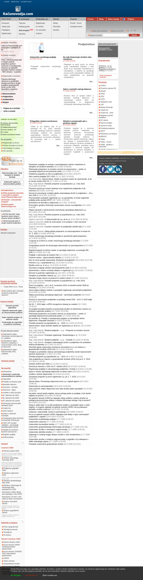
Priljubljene (6, 30)
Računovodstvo (8, 94)
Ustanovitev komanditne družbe (41, 424)
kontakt (6, 1)
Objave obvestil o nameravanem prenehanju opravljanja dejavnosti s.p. (57, 210)
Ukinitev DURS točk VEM (39, 364)
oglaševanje (15, 1)
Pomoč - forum (76, 23)
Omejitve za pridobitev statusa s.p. (43, 275)
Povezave (5, 23)
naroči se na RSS (117, 31)
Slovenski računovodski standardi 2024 (11, 404)
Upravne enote (105, 126)
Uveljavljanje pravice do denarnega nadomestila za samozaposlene (56, 245)
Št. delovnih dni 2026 (10, 398)
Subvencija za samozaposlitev (41, 386)
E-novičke (39, 27)
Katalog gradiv (24, 27)
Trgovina (22, 23)
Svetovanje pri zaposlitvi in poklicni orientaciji (12, 323)
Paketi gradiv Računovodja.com (8, 206)
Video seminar (8, 561)
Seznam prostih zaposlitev (12, 307)
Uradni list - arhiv (106, 113)
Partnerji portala (7, 361)
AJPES (5, 558)
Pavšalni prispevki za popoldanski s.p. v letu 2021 (65, 215)
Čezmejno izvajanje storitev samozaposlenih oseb (49, 268)
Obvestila (56, 27)
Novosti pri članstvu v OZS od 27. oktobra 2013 (48, 366)
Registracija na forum (10, 143)
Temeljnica (7, 532)
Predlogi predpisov (107, 128)
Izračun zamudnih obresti (9, 503)
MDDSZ (103, 136)
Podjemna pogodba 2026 (10, 469)
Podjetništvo (7, 97)
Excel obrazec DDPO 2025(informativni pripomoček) (11, 547)
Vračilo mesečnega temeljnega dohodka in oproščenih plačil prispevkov (58, 236)
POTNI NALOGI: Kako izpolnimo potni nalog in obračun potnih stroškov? (10, 216)
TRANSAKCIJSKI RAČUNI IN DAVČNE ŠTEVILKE (12, 419)
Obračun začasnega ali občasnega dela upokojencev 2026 (11, 487)
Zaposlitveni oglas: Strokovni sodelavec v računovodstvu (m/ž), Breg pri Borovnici (11, 344)
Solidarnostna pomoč (9, 127)
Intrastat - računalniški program (11, 201)
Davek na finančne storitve (11, 134)
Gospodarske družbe (11, 564)
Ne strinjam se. (32, 575)
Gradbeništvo (7, 99)
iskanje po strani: (95, 35)
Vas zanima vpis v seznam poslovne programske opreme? (12, 293)
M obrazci (6, 535)
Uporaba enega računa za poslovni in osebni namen (50, 278)
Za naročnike (41, 30)
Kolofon (124, 161)
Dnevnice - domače (9, 387)
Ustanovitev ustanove (37, 422)
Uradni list (6, 408)
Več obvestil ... (7, 151)
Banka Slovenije (106, 107)
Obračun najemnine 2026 (10, 474)
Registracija (40, 23)
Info (106, 163)
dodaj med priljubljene (99, 31)
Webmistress (112, 163)
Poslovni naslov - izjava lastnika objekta (45, 257)
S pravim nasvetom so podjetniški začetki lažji (63, 227)
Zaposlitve (6, 379)
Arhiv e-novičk (9, 111)
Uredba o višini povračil (11, 393)
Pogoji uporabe (103, 161)
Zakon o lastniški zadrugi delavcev (77, 89)
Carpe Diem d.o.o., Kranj (12, 287)
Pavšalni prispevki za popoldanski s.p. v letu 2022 (65, 184)
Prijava (128, 19)
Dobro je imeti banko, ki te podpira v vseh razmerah (65, 222)
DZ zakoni (103, 120)
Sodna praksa (7, 437)
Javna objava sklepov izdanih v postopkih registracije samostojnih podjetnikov (60, 290)
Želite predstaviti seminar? (106, 76)
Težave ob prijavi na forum (12, 145)
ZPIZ (101, 96)
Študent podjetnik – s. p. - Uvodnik (59, 340)
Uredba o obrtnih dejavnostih (40, 374)
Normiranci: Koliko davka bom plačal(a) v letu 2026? (12, 493)
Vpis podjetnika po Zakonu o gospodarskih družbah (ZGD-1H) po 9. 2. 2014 (59, 359)
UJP (101, 105)
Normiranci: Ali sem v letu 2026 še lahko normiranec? (12, 498)
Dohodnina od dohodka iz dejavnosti (43, 203)
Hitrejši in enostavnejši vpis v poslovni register (75, 122)
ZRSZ (102, 94)
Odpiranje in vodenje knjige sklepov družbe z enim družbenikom (55, 434)
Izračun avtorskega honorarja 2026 (10, 459)
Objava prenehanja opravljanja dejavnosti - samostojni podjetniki (55, 295)
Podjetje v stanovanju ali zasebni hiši (43, 255)
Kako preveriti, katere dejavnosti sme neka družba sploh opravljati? (56, 389)
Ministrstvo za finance (108, 134)
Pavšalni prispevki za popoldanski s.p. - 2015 (47, 323)
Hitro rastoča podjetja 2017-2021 (42, 176)
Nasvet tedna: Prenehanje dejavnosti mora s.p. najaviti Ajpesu (54, 381)
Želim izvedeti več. (49, 575)
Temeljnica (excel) (9, 530)
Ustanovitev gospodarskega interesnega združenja (49, 427)
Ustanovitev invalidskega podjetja (42, 419)
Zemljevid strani (76, 27)
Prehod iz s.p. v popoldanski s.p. (42, 263)
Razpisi (5, 102)
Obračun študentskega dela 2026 (11, 482)
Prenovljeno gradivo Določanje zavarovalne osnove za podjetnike (55, 205)
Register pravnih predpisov (106, 116)
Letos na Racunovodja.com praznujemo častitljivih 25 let (11, 48)
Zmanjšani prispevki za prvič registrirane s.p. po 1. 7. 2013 (52, 377)
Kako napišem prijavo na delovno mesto (12, 318)
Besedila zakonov (8, 384)
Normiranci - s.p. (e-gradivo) (105, 66)
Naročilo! (22, 34)
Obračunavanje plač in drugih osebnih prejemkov (11, 222)
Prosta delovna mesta (10, 331)
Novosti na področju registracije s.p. (43, 273)
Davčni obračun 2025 (11, 542)
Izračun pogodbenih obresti (10, 512)
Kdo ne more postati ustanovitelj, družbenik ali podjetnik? (52, 260)
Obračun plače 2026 (10, 451)
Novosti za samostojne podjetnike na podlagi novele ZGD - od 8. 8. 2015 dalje (60, 299)
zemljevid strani (26, 1)
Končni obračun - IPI (9, 129)
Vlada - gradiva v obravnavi (106, 146)
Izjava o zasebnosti (115, 161)
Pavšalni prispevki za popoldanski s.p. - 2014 (47, 356)
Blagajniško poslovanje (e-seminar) (107, 69)
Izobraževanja (104, 60)
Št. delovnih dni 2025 (10, 395)
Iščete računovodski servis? (107, 44)
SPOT (102, 131)
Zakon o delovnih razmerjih (8, 415)
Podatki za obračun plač (11, 382)
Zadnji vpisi (6, 27)
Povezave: (103, 82)
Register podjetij (8, 434)
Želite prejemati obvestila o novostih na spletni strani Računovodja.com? (12, 195)
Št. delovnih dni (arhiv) (10, 401)
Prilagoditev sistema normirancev (43, 121)
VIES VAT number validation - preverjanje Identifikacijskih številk (10, 425)
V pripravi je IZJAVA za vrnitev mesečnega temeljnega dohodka (54, 241)
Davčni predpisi (105, 123)
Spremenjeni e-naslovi (10, 148)
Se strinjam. (16, 575)
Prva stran (6, 19)
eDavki (102, 91)
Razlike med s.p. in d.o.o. (39, 265)
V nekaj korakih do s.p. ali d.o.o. (57, 219)
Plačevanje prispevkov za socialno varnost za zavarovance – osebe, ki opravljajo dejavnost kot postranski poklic (57, 170)
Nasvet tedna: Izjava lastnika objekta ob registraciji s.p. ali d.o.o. (55, 326)
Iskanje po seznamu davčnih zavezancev (9, 431)
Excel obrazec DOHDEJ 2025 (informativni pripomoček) (12, 554)
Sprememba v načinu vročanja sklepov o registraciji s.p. (51, 270)
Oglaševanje (6, 33)
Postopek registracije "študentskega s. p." (61, 335)
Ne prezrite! (6, 368)
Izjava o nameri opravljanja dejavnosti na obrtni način (50, 371)
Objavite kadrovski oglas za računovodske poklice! (12, 312)
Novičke (56, 30)
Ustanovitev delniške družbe (40, 432)
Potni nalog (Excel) (10, 527)
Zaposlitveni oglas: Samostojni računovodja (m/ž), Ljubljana (12, 336)
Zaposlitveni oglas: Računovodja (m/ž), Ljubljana (9, 352)
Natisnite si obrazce (9, 523)
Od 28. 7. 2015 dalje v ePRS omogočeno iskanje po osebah (53, 304)
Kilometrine (6, 372)
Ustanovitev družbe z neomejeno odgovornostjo (48, 429)
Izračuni (39, 33)
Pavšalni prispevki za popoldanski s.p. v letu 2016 (65, 281)
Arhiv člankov (7, 411)
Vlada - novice (105, 142)
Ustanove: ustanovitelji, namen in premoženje (47, 412)
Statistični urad (105, 102)
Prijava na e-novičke (11, 108)
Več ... (58, 79)
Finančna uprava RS (107, 88)
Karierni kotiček (7, 302)
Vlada (102, 139)
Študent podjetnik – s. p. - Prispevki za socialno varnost (67, 330)
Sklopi (55, 23)
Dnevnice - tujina (8, 390)
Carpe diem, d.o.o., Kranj (127, 158)
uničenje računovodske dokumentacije (9, 124)
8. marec (5, 132)
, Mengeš (105, 49)
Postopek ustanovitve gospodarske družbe (46, 444)
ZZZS (102, 99)
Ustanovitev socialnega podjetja (43, 57)
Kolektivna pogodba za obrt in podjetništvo (46, 174)
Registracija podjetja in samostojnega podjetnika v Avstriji (52, 369)
